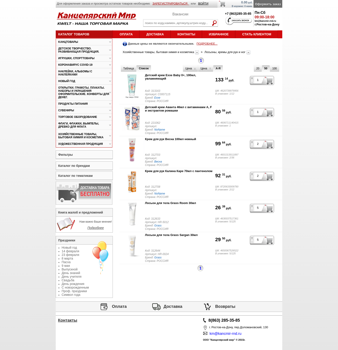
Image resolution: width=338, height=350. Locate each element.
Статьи (68, 333)
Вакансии (180, 14)
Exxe (157, 97)
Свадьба (68, 280)
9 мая (66, 265)
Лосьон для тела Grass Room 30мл (170, 203)
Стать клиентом (256, 34)
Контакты (186, 34)
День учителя (72, 276)
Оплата (126, 34)
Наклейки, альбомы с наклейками (75, 73)
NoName (159, 129)
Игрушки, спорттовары (76, 58)
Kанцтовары (68, 42)
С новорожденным (75, 287)
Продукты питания (73, 103)
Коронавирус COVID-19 (75, 64)
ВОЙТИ (203, 3)
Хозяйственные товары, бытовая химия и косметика (159, 52)
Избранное (219, 34)
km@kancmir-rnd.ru (224, 333)
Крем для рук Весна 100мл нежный (170, 139)
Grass (158, 225)
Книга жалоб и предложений (80, 212)
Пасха (66, 262)
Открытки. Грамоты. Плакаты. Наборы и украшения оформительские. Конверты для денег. (83, 92)
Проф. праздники (74, 291)
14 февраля (70, 251)
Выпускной (69, 269)
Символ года (71, 295)
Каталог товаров (73, 34)
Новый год (66, 81)
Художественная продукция (80, 144)
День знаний (71, 273)
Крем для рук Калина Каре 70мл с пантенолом (178, 171)
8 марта (67, 258)
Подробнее (95, 228)
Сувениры (66, 110)
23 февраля (70, 255)
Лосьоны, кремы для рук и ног (225, 52)
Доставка (155, 34)
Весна (158, 161)
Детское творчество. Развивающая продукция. (78, 50)
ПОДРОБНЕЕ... (207, 43)
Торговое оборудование (77, 117)
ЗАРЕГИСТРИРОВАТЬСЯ (170, 3)
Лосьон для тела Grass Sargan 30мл (171, 235)
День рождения (73, 284)
